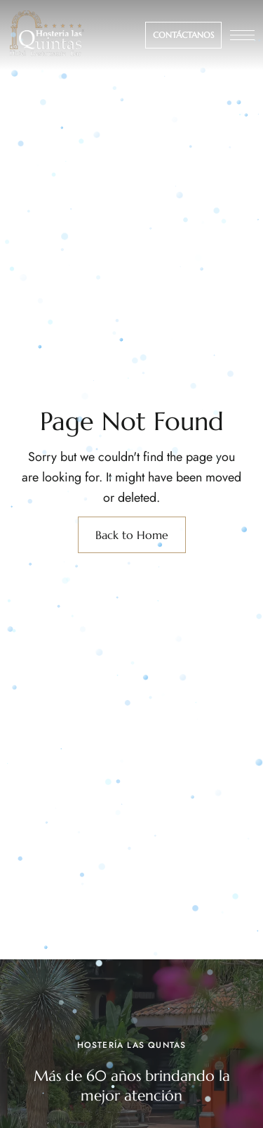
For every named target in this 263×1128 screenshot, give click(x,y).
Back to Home (131, 535)
